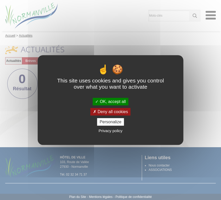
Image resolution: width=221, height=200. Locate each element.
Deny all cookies (110, 111)
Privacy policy (110, 130)
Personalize (110, 122)
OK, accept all (110, 101)
